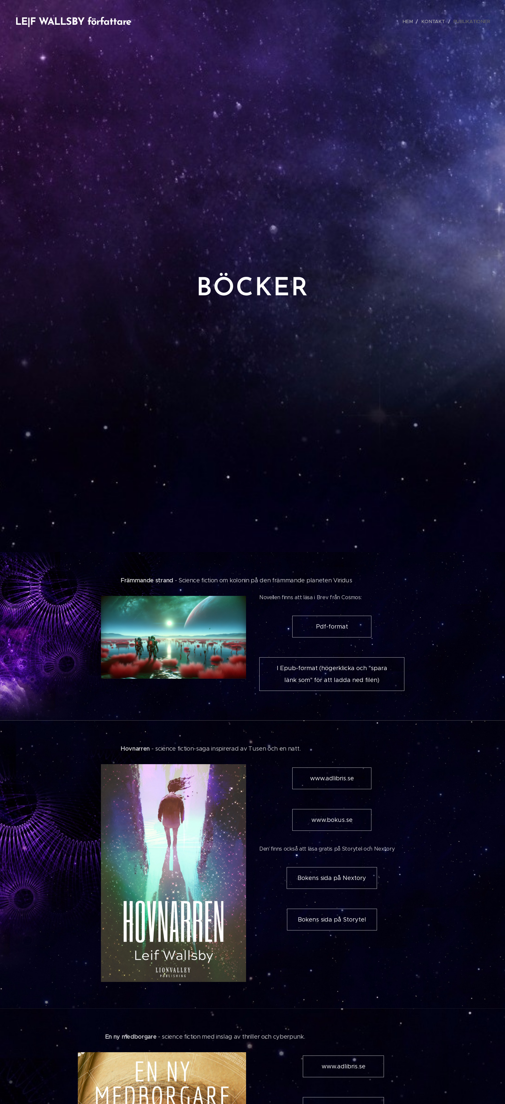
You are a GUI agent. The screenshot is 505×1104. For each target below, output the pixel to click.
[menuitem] (410, 21)
